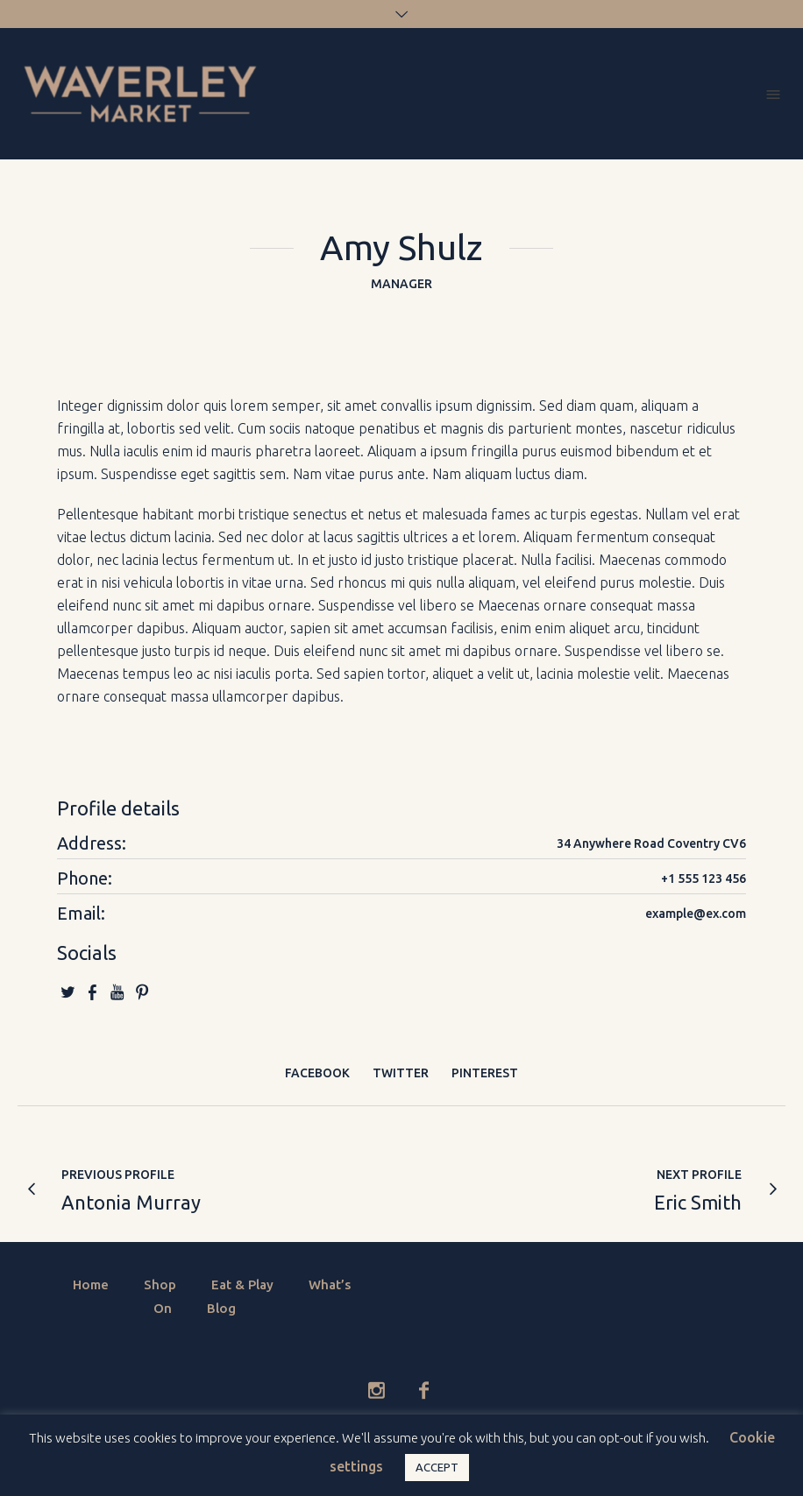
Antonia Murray (131, 1202)
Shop (160, 1284)
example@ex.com (695, 914)
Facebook (317, 1073)
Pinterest (484, 1073)
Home (91, 1284)
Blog (221, 1308)
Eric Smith (698, 1202)
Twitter (401, 1073)
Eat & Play (242, 1284)
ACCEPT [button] (437, 1467)
